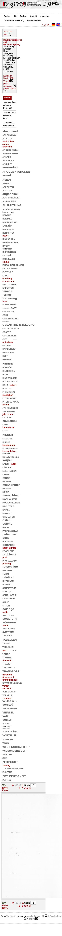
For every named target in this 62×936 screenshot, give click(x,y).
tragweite (8, 667)
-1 (23, 785)
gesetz (6, 332)
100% (5, 787)
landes (5, 471)
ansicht (7, 163)
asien (6, 179)
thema (7, 657)
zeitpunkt (10, 762)
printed (13, 548)
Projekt (23, 16)
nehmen (6, 513)
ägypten (7, 138)
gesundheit (9, 335)
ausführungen (11, 197)
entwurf (7, 272)
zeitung (6, 765)
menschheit (11, 495)
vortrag (7, 739)
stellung (8, 615)
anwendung (11, 167)
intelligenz (9, 398)
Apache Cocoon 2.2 (35, 916)
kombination (9, 445)
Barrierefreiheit (34, 20)
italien (5, 404)
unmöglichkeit (9, 679)
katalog (7, 417)
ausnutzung (11, 205)
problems (9, 554)
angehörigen (10, 149)
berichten (8, 232)
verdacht (7, 688)
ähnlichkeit (8, 141)
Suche (7, 16)
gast (14, 307)
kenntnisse (8, 427)
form (4, 301)
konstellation (9, 451)
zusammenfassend (13, 768)
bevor (5, 235)
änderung (7, 146)
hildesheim (8, 370)
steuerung (9, 618)
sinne (5, 602)
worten (7, 754)
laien (5, 463)
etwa (13, 284)
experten (8, 287)
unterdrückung (12, 682)
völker (7, 719)
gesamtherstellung (18, 324)
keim (5, 424)
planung (7, 541)
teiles (6, 654)
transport (10, 671)
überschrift (8, 677)
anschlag (8, 160)
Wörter (7, 98)
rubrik (6, 584)
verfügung (9, 691)
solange (8, 609)
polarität (8, 544)
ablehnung (9, 135)
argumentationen (16, 171)
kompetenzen (10, 448)
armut (6, 175)
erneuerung (8, 281)
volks (6, 723)
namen (6, 509)
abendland (10, 131)
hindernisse (9, 377)
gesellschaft (10, 328)
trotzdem (7, 674)
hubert (13, 385)
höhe (5, 384)
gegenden (8, 311)
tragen (6, 663)
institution (7, 395)
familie (7, 291)
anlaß (6, 156)
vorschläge (9, 731)
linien (5, 474)
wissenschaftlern (14, 750)
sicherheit (8, 598)
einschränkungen (13, 264)
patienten (9, 534)
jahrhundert (10, 407)
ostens (7, 523)
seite (5, 595)
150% (5, 790)
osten (6, 520)
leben (13, 470)
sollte (5, 612)
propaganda (9, 560)
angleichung (10, 153)
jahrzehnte (7, 414)
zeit (4, 757)
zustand (7, 771)
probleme (8, 551)
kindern (7, 438)
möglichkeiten (11, 502)
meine (5, 492)
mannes (6, 481)
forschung (9, 304)
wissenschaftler (16, 746)
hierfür (7, 367)
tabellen (9, 639)
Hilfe (15, 16)
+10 (26, 788)
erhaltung (7, 278)
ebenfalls (8, 258)
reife (5, 573)
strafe (5, 625)
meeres (6, 488)
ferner (6, 294)
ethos (6, 284)
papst (5, 527)
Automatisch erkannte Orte (9, 115)
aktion (5, 144)
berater (7, 225)
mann (6, 477)
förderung (9, 298)
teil (4, 650)
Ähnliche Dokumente (8, 124)
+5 (22, 788)
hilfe (5, 374)
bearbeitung (8, 212)
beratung (8, 229)
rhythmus (8, 580)
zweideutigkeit (14, 776)
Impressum (45, 16)
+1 (19, 788)
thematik (7, 660)
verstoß (7, 704)
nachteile (8, 506)
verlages (6, 698)
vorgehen (6, 726)
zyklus (6, 779)
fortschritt (5, 308)
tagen (6, 643)
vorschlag (6, 728)
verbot (5, 686)
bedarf (6, 215)
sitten (6, 605)
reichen (7, 570)
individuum (8, 392)
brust (6, 245)
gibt (4, 339)
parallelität (10, 530)
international (10, 401)
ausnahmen (9, 201)
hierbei (7, 363)
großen (14, 339)
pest (5, 537)
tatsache (7, 646)
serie (13, 595)
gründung (7, 342)
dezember (7, 249)
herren (6, 359)
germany (5, 321)
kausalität (9, 420)
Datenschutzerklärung (14, 20)
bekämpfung (9, 222)
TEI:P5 (32, 919)
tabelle (7, 635)
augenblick (10, 194)
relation (7, 577)
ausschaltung (11, 209)
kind (5, 430)
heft (5, 355)
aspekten (8, 187)
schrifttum (9, 587)
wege (5, 742)
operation (8, 516)
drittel (6, 255)
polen (5, 548)
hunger (6, 388)
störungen (9, 622)
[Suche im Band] (7, 77)
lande (14, 464)
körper (7, 460)
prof (4, 557)
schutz (6, 591)
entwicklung (10, 268)
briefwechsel (10, 242)
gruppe (6, 345)
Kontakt (33, 16)
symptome (8, 631)
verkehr (7, 695)
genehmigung (10, 318)
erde (5, 275)
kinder (7, 434)
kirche (6, 442)
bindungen (8, 238)
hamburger (9, 348)
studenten (8, 628)
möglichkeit (9, 499)
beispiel (7, 218)
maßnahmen (11, 484)
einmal (5, 262)
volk (5, 716)
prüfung (6, 563)
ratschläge (10, 566)
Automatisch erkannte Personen (9, 105)
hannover (8, 352)
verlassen (9, 701)
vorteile (9, 735)
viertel (8, 712)
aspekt (6, 183)
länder (6, 467)
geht (5, 315)
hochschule (9, 381)
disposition (9, 251)
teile (14, 650)
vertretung (9, 708)
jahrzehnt (8, 411)
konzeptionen (10, 456)
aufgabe (7, 190)
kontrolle (6, 453)
